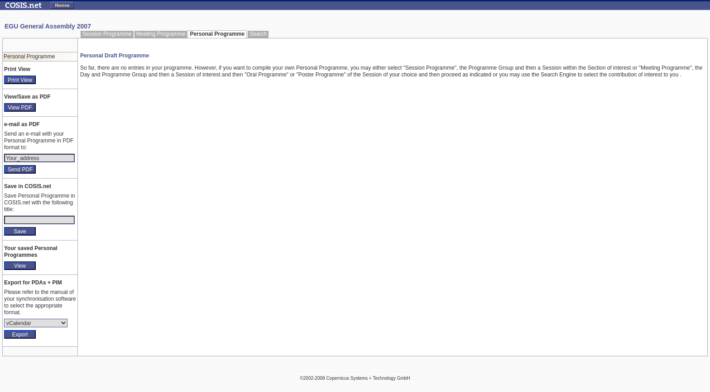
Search (258, 34)
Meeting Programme (161, 34)
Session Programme (107, 34)
